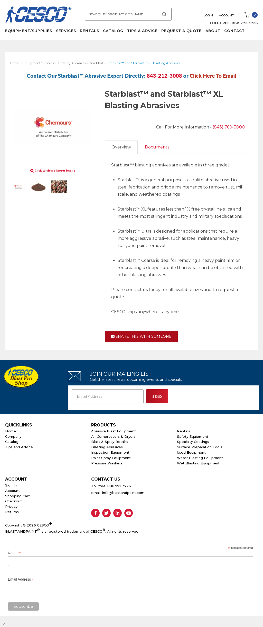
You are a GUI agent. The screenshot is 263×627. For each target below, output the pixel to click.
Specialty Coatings (193, 442)
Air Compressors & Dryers (113, 436)
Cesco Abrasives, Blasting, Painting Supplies (38, 15)
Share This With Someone (141, 336)
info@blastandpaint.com (123, 493)
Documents (157, 147)
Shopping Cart (17, 496)
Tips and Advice (19, 447)
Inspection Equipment (110, 452)
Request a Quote (181, 30)
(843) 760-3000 (229, 127)
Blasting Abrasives (107, 447)
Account (226, 15)
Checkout (13, 501)
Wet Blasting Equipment (198, 463)
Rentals (89, 30)
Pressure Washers (107, 463)
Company (13, 436)
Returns (12, 512)
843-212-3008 (164, 75)
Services (66, 30)
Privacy (11, 506)
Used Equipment (191, 452)
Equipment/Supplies (28, 30)
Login (208, 15)
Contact (234, 30)
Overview (121, 147)
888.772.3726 (245, 23)
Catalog (113, 30)
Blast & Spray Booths (109, 442)
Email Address (21, 579)
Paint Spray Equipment (111, 458)
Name (14, 553)
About (212, 30)
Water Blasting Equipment (200, 458)
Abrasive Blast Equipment (113, 431)
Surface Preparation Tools (199, 447)
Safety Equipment (192, 436)
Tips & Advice (142, 30)
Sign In (11, 485)
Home (10, 431)
